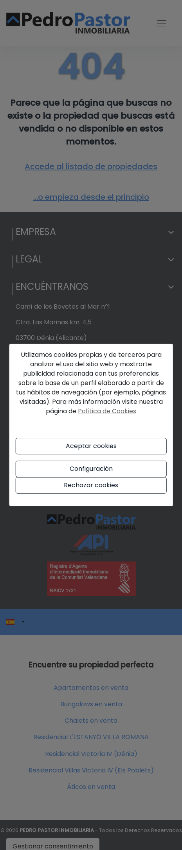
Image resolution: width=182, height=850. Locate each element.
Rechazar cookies (91, 485)
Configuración (91, 468)
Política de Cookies (107, 411)
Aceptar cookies (91, 445)
